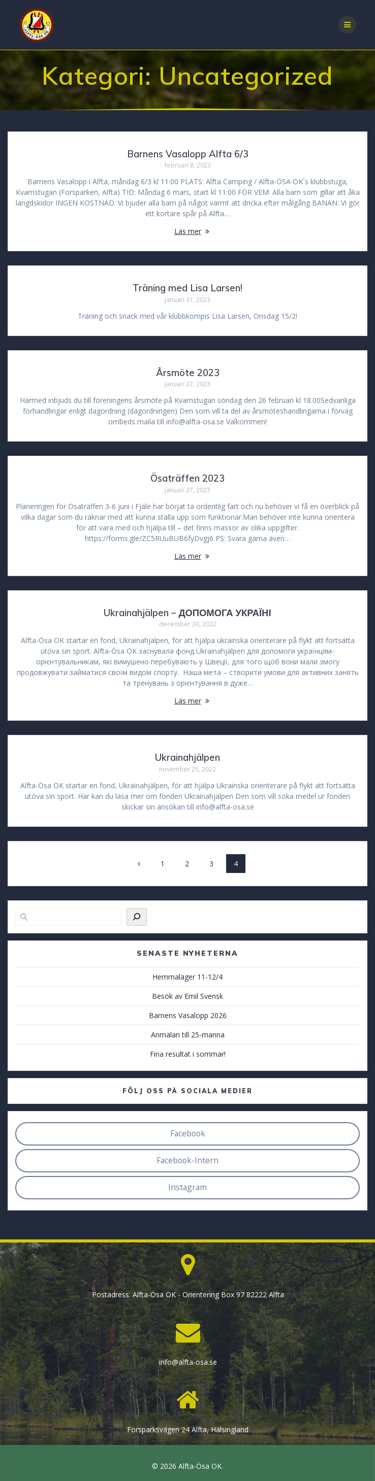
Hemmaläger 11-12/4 (187, 977)
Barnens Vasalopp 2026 (188, 1015)
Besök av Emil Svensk (187, 996)
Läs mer (187, 231)
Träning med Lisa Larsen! (187, 288)
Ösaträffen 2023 (187, 478)
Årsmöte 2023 (188, 373)
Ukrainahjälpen (187, 757)
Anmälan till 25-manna (188, 1034)
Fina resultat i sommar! (188, 1054)
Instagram (187, 1187)
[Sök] (137, 917)
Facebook (187, 1133)
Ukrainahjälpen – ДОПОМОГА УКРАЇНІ (187, 613)
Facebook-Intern (187, 1160)
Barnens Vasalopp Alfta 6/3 (187, 154)
